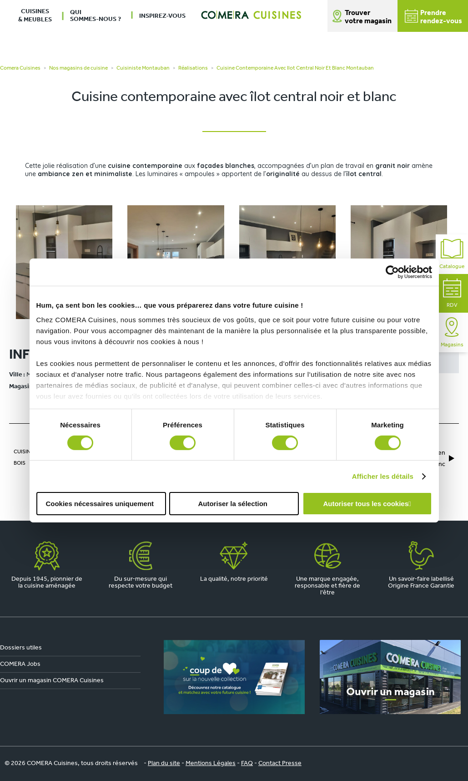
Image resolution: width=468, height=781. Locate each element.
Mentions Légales (211, 763)
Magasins (452, 332)
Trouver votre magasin (368, 17)
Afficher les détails (382, 476)
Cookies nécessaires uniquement (99, 503)
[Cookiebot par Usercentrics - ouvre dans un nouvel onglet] (392, 272)
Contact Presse (280, 763)
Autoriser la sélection (232, 503)
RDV (452, 293)
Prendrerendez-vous (433, 17)
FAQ (247, 763)
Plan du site (164, 763)
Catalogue (451, 254)
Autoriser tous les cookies (365, 503)
